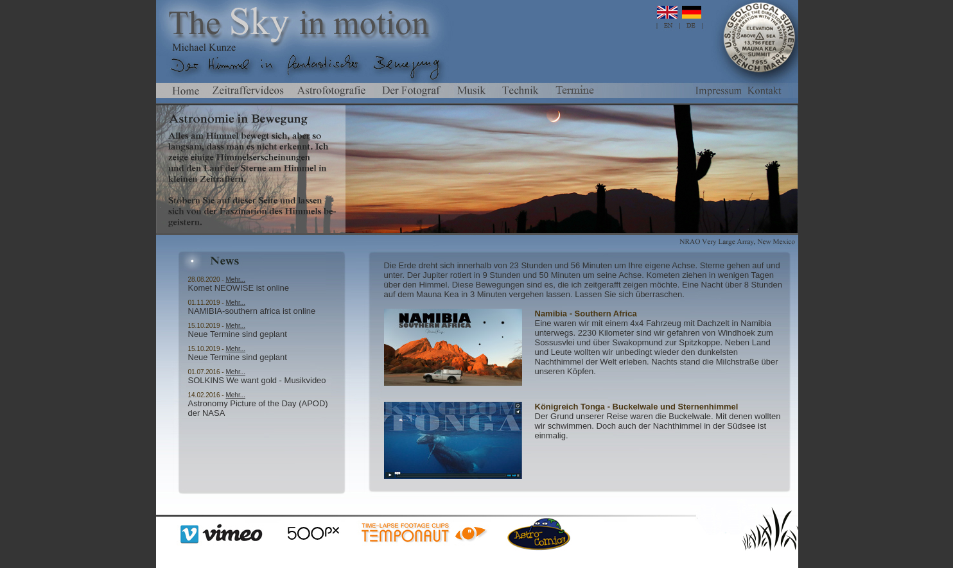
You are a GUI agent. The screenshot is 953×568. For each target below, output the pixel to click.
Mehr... (235, 279)
